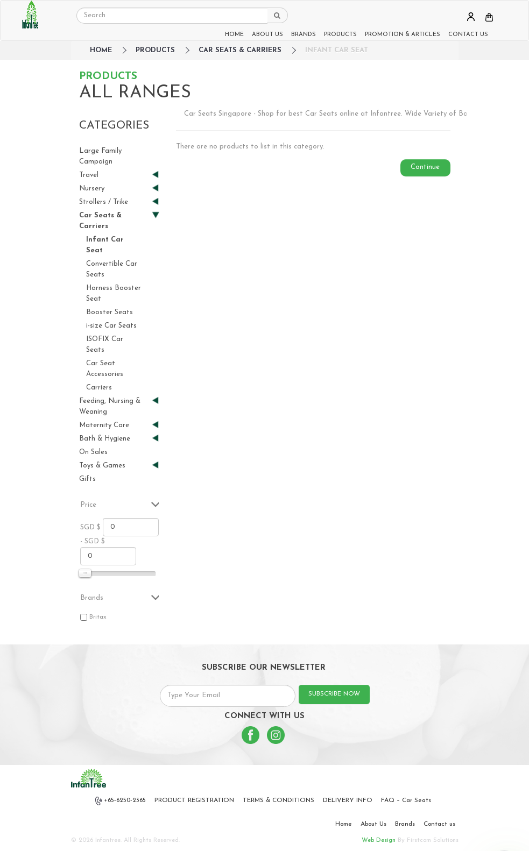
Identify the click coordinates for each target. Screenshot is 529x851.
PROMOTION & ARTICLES (402, 35)
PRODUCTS (340, 35)
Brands (405, 824)
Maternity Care (115, 425)
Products (155, 50)
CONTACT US (468, 35)
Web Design (379, 840)
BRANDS (303, 35)
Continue (425, 167)
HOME (234, 35)
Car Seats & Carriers (240, 50)
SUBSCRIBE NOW (334, 694)
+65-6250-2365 (120, 801)
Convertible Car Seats (111, 269)
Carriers (99, 387)
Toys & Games (115, 465)
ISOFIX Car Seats (104, 344)
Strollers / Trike (115, 202)
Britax (98, 617)
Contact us (439, 824)
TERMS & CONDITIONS (278, 800)
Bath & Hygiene (115, 438)
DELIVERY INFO (347, 800)
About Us (373, 824)
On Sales (93, 452)
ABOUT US (267, 35)
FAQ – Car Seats (406, 800)
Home (343, 824)
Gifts (87, 479)
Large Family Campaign (100, 156)
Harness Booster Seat (113, 293)
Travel (115, 175)
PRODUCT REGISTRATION (194, 800)
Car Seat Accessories (104, 369)
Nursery (115, 188)
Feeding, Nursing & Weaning (115, 405)
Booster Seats (109, 312)
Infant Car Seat (336, 50)
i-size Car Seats (111, 325)
